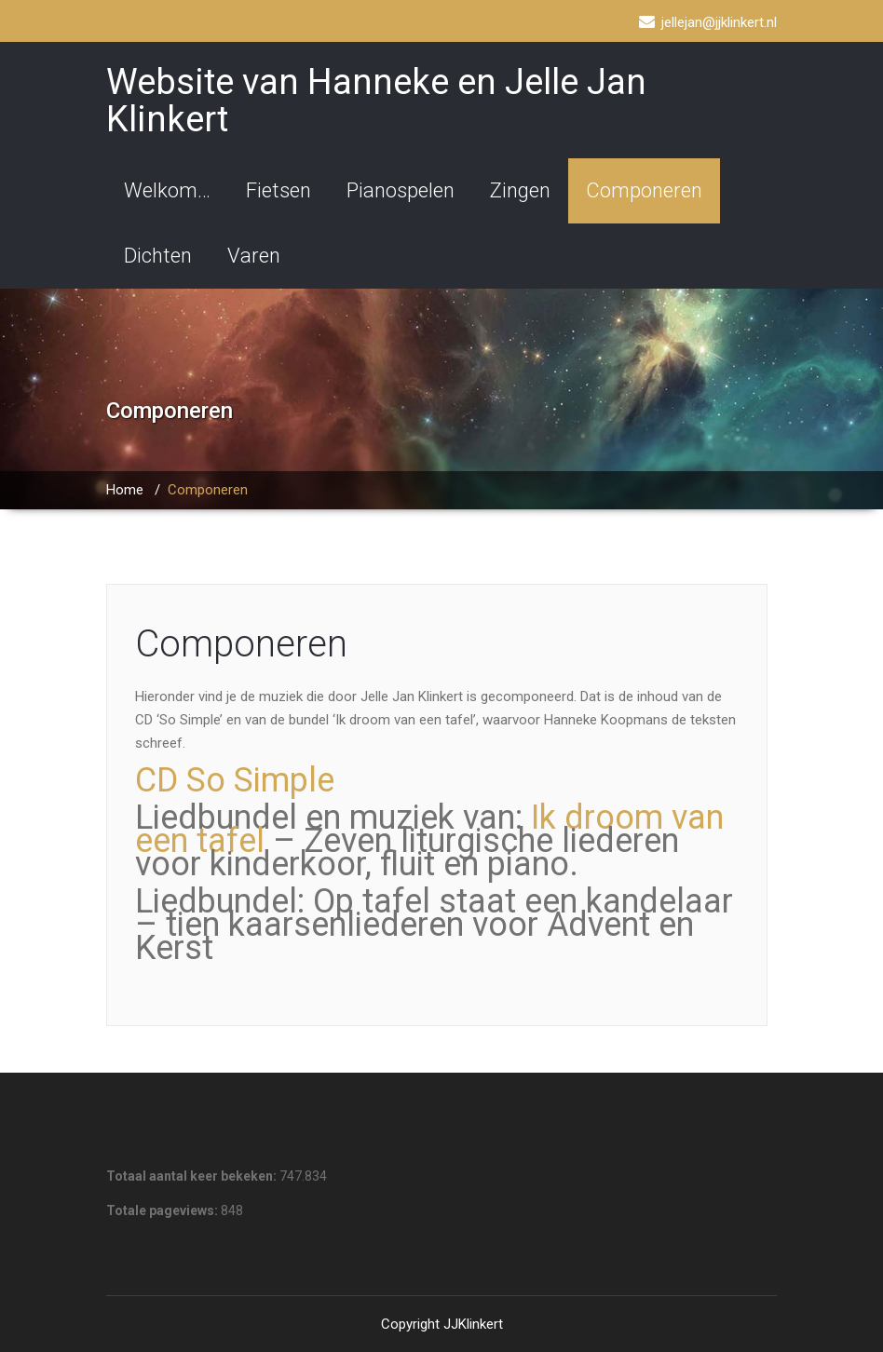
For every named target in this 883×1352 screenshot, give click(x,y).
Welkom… (167, 190)
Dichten (158, 255)
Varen (253, 255)
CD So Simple (234, 780)
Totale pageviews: (163, 1210)
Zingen (520, 190)
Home (124, 489)
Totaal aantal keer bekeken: (192, 1176)
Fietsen (278, 190)
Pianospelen (400, 190)
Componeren (644, 190)
